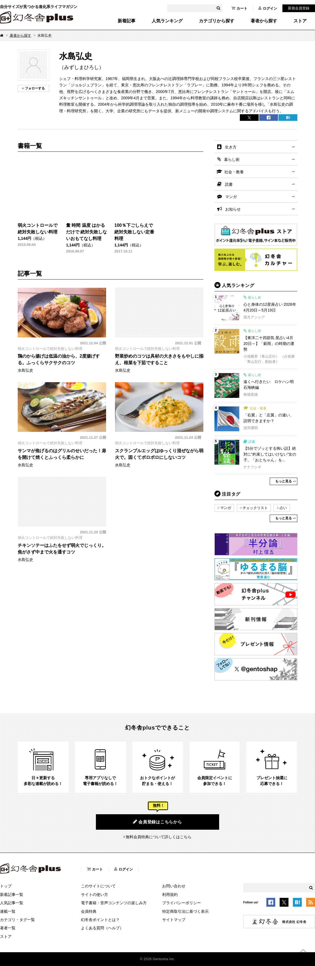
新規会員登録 (298, 8)
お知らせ (233, 209)
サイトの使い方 (94, 894)
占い (283, 508)
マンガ (231, 197)
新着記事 (126, 21)
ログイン (267, 8)
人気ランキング (167, 21)
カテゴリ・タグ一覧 (17, 919)
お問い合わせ (173, 886)
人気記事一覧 (11, 903)
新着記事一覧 (11, 894)
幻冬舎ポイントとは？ (100, 919)
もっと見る (283, 481)
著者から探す (264, 21)
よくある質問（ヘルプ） (102, 928)
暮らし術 (232, 159)
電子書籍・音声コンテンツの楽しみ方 (114, 903)
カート (239, 8)
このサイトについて (98, 886)
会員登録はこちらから (157, 821)
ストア (300, 21)
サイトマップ (173, 919)
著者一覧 (7, 928)
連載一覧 (7, 911)
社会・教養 (234, 172)
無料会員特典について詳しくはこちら (158, 837)
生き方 (231, 147)
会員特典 (88, 911)
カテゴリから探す (216, 21)
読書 (229, 184)
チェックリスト (255, 508)
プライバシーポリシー (181, 903)
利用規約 (170, 894)
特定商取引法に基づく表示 (185, 911)
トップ (6, 886)
